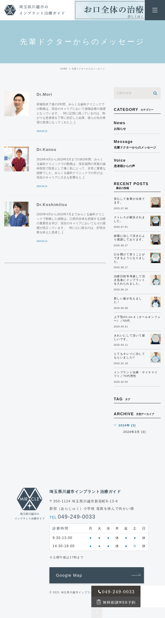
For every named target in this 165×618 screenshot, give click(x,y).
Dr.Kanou (47, 149)
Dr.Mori (44, 94)
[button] (96, 575)
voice (137, 163)
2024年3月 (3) (134, 432)
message (137, 144)
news (137, 125)
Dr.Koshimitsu (52, 205)
